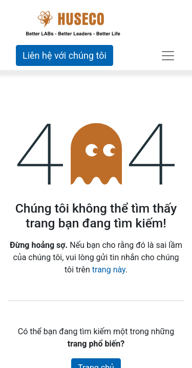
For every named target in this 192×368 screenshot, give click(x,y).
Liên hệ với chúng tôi (64, 55)
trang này (108, 269)
